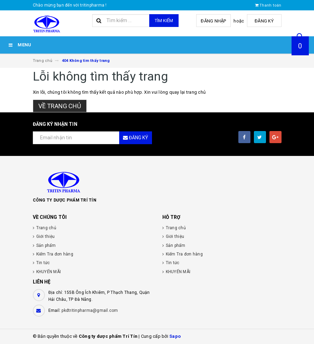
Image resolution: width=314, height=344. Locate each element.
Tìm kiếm (164, 20)
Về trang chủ (59, 106)
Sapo (175, 336)
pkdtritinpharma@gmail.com (89, 310)
